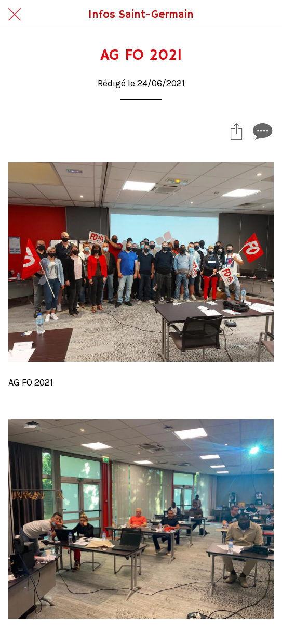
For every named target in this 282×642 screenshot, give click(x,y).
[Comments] (261, 131)
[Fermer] (14, 14)
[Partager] (236, 131)
